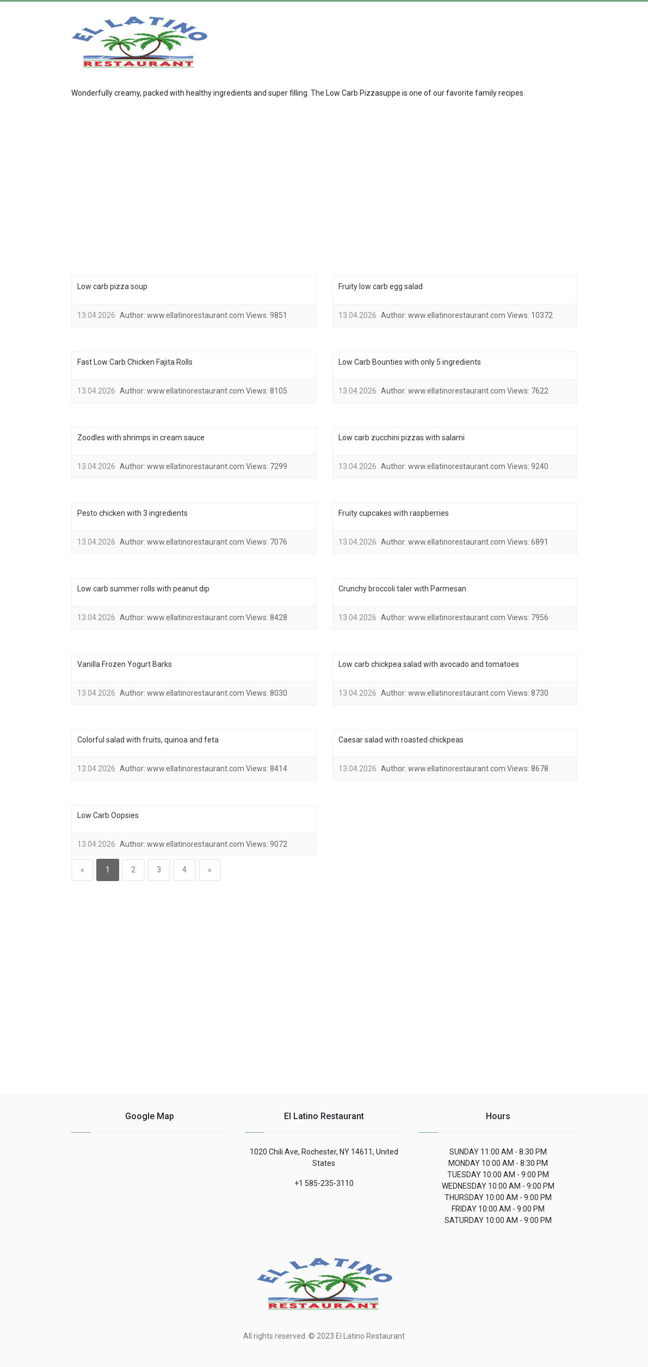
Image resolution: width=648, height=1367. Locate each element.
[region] (324, 186)
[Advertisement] (490, 36)
